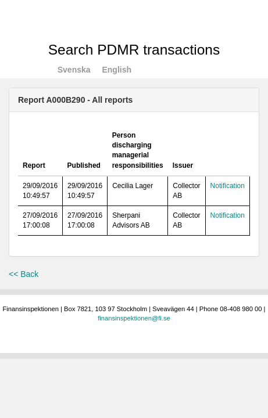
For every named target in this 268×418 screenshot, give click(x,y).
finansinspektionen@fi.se (134, 318)
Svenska (74, 69)
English (116, 69)
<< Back (23, 274)
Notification (227, 186)
